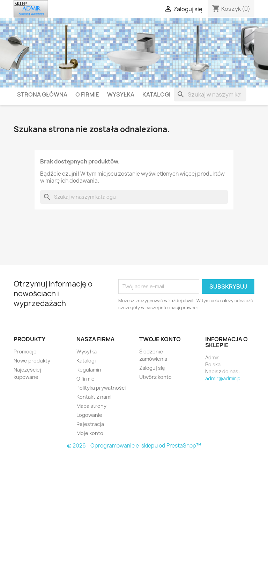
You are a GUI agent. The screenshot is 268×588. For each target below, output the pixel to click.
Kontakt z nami (93, 397)
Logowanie (89, 415)
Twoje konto (160, 339)
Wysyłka (120, 94)
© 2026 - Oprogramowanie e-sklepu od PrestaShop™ (134, 445)
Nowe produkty (32, 360)
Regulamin (88, 369)
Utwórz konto (155, 377)
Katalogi (156, 94)
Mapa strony (91, 406)
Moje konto (89, 433)
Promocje (25, 351)
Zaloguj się (152, 368)
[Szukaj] (210, 94)
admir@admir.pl (223, 378)
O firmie (87, 94)
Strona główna (42, 94)
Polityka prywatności (101, 387)
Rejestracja (90, 424)
